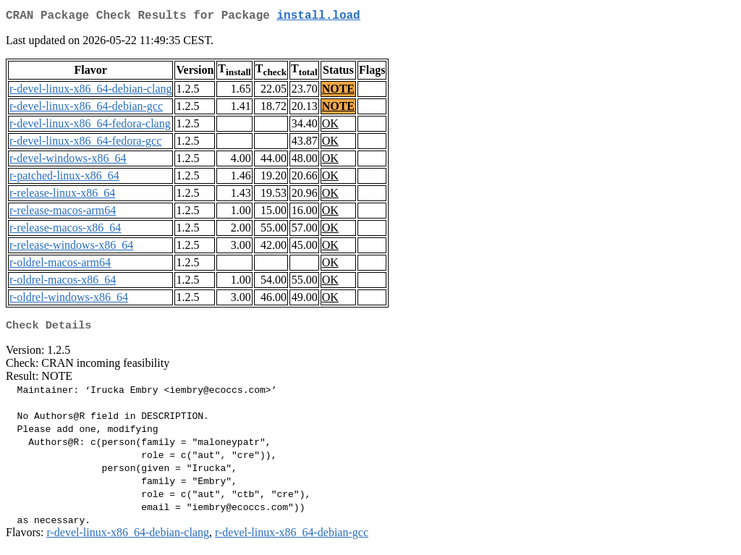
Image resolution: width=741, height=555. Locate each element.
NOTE (338, 91)
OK (330, 126)
